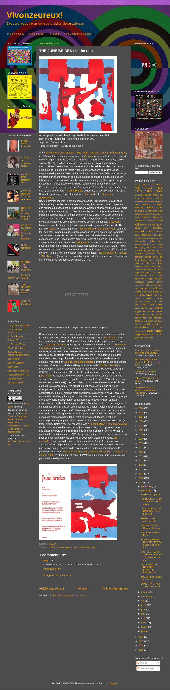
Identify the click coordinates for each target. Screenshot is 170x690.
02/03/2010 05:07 (52, 569)
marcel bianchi (142, 285)
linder (143, 279)
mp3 (154, 288)
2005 (141, 650)
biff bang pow (156, 211)
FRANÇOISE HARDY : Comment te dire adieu (151, 501)
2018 (141, 443)
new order (153, 291)
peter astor (141, 304)
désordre (146, 234)
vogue (144, 334)
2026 (141, 408)
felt (136, 247)
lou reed (158, 279)
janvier (145, 631)
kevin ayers (157, 273)
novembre (146, 490)
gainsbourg (140, 250)
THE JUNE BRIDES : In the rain (151, 578)
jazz (144, 263)
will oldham (154, 334)
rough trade (141, 318)
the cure (139, 324)
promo (159, 307)
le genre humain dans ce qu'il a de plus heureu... (147, 351)
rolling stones (155, 314)
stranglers (158, 318)
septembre (147, 596)
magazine (139, 282)
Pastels (53, 228)
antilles (138, 201)
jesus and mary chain (145, 266)
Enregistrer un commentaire (57, 575)
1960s (159, 187)
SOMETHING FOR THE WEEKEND (150, 585)
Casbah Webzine (16, 363)
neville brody (141, 292)
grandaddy (150, 254)
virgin (137, 334)
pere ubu (158, 301)
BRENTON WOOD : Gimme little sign (151, 526)
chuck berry (142, 228)
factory (160, 241)
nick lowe (158, 295)
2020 (141, 434)
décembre (146, 486)
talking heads (147, 321)
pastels (147, 301)
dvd (157, 238)
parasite (138, 301)
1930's (159, 184)
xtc (161, 334)
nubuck (138, 298)
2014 (141, 460)
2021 (141, 430)
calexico (149, 220)
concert (60, 547)
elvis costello (147, 241)
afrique (159, 198)
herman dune (151, 257)
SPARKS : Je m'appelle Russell (26, 161)
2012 (141, 469)
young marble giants (144, 338)
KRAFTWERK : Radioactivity (26, 178)
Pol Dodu (54, 33)
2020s (156, 195)
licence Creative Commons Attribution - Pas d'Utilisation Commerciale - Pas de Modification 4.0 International (18, 422)
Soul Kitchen (13, 359)
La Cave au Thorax (17, 344)
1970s (138, 191)
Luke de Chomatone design (78, 362)
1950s (148, 187)
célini (142, 225)
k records (145, 273)
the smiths (155, 324)
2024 (141, 417)
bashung (139, 208)
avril (143, 618)
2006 (141, 645)
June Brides (109, 337)
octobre (145, 592)
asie (137, 204)
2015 (141, 456)
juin (143, 609)
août (143, 600)
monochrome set (143, 288)
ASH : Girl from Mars (26, 302)
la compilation (108, 424)
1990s (159, 191)
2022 (141, 425)
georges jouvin (155, 250)
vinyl (94, 547)
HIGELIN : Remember (26, 248)
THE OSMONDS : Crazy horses (26, 288)
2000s (138, 194)
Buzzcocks (115, 221)
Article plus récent (51, 588)
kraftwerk (139, 276)
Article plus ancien (115, 588)
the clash (158, 321)
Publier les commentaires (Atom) (69, 595)
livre (150, 278)
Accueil (83, 588)
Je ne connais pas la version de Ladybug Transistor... (145, 390)
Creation (89, 156)
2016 (141, 452)
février (144, 627)
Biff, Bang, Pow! (106, 228)
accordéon (148, 198)
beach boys (155, 207)
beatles (138, 211)
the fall (146, 324)
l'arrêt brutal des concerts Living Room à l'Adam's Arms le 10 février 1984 (86, 152)
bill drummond (141, 214)
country (149, 231)
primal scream (147, 308)
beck (145, 211)
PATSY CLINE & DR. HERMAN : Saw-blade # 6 (151, 511)
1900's (137, 185)
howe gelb (147, 260)
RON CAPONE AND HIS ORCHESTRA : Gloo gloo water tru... (151, 543)
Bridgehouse (82, 242)
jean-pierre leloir (155, 263)
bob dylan (153, 214)
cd (137, 224)
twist (154, 327)
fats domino (157, 244)
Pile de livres (36, 33)
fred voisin (158, 247)
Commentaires (145, 668)
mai (143, 614)
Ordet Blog (12, 367)
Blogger (114, 683)
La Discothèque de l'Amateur (16, 330)
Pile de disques (15, 33)
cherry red (158, 225)
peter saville (156, 304)
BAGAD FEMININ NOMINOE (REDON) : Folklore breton (150, 568)
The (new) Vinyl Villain (18, 325)
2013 (141, 465)
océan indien (154, 298)
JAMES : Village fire (151, 494)
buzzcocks (158, 217)
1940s (138, 188)
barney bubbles (153, 204)
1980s (52, 547)
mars (144, 622)
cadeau (139, 220)
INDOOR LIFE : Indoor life (26, 143)
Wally (45, 560)
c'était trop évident (55, 344)
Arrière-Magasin (15, 336)
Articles (142, 663)
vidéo (87, 547)
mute (160, 288)
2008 (141, 637)
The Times (47, 256)
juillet (144, 605)
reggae (138, 311)
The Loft (89, 194)
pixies (137, 308)
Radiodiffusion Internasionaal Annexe (18, 353)
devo (155, 235)
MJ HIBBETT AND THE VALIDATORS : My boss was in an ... (151, 556)
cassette (158, 220)
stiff (150, 318)
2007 (141, 641)
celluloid (149, 225)
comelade (158, 228)
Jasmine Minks (86, 228)
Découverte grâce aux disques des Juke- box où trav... (148, 362)
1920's (152, 185)
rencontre (79, 547)
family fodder (142, 244)
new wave (146, 294)
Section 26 (12, 340)
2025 (141, 412)
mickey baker (156, 285)
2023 (141, 421)
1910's (144, 185)
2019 (141, 439)
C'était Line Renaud (145, 371)
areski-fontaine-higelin (153, 201)
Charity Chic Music (16, 348)
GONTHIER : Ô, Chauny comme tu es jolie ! (26, 213)
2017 (141, 447)
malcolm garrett (155, 282)
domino (151, 238)
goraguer (139, 254)
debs (137, 235)
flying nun (145, 247)
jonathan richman (148, 269)
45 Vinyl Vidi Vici (15, 382)
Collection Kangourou (18, 370)
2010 (141, 478)
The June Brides (73, 190)
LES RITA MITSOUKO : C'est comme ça (26, 195)
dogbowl (142, 238)
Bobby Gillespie (108, 365)
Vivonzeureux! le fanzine (77, 33)
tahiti (137, 321)
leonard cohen (150, 276)
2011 (141, 473)
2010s (147, 194)
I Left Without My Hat (17, 374)
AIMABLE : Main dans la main (149, 519)
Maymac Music (14, 378)
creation (69, 547)
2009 (141, 482)
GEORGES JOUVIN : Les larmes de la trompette (26, 232)
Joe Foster (46, 375)
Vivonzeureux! (35, 15)
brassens (146, 217)
